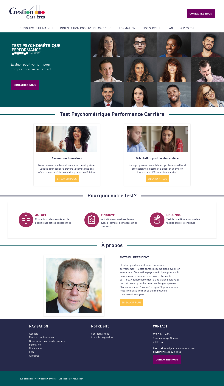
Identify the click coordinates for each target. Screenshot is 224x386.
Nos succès (151, 28)
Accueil (33, 333)
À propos (187, 28)
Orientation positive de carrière (86, 28)
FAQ (170, 28)
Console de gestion (102, 337)
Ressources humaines (36, 28)
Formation (127, 28)
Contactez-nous (200, 13)
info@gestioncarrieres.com (179, 347)
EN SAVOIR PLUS (67, 178)
